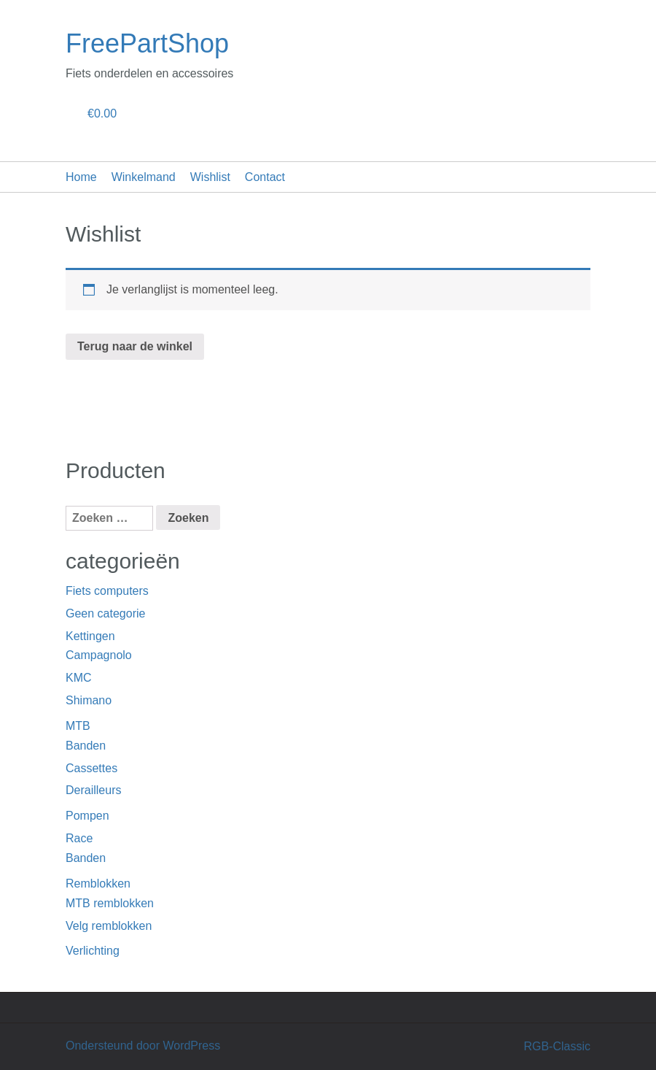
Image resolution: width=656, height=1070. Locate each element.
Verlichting (93, 950)
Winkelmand (144, 177)
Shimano (89, 700)
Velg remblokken (109, 926)
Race (79, 838)
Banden (86, 745)
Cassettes (91, 768)
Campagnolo (99, 655)
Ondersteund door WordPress (143, 1045)
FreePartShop (147, 43)
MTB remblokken (110, 903)
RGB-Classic (556, 1046)
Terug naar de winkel (134, 346)
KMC (79, 677)
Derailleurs (93, 790)
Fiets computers (107, 591)
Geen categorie (105, 613)
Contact (265, 177)
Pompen (87, 815)
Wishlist (210, 177)
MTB (78, 726)
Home (81, 177)
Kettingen (90, 636)
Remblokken (98, 883)
